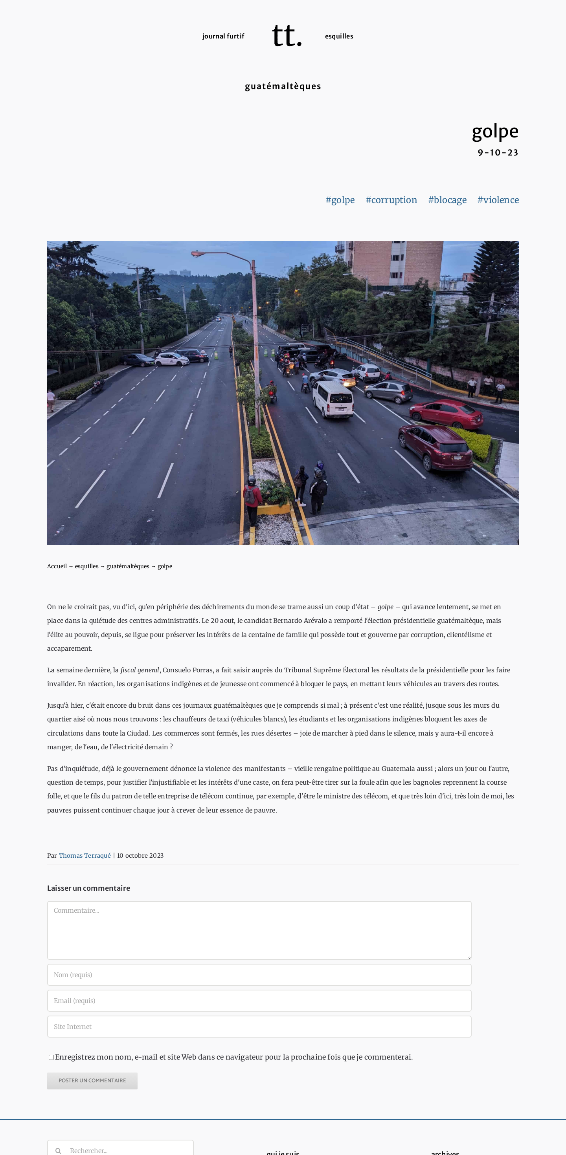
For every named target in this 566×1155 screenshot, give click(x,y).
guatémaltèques (128, 566)
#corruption (391, 199)
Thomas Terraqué (85, 855)
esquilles (87, 566)
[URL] (259, 1027)
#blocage (447, 199)
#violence (498, 199)
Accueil (57, 566)
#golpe (340, 199)
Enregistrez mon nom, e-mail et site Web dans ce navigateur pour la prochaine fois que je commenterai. (234, 1057)
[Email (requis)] (259, 1001)
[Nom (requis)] (259, 975)
